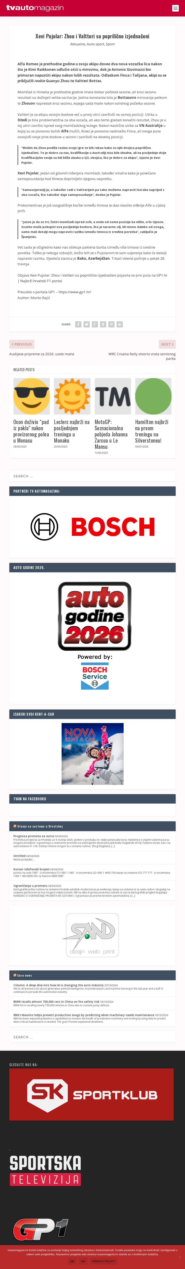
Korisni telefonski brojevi (31, 869)
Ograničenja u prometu (30, 886)
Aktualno (77, 44)
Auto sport (95, 44)
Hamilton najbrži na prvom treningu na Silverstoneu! (151, 431)
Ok (72, 1261)
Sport (110, 44)
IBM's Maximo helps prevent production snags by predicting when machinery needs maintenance (83, 1015)
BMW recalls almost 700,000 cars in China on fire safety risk (56, 1002)
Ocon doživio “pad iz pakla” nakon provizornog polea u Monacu (31, 431)
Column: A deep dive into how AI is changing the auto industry (58, 985)
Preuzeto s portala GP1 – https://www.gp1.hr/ (54, 292)
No (83, 1261)
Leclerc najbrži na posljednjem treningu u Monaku (72, 431)
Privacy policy (103, 1261)
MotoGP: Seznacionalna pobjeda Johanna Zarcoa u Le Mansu (111, 434)
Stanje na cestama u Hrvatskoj (40, 826)
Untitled (19, 856)
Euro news (24, 975)
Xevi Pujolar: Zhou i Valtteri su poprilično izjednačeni (73, 275)
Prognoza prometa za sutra (33, 836)
